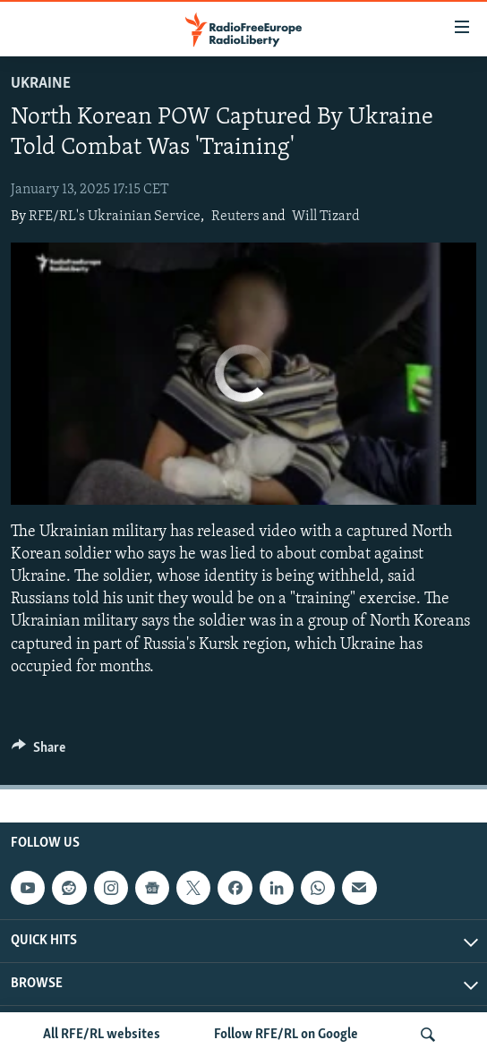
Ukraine (41, 83)
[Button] (38, 752)
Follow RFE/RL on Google (286, 1034)
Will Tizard (326, 216)
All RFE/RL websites (101, 1034)
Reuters (235, 216)
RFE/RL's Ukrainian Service (115, 216)
